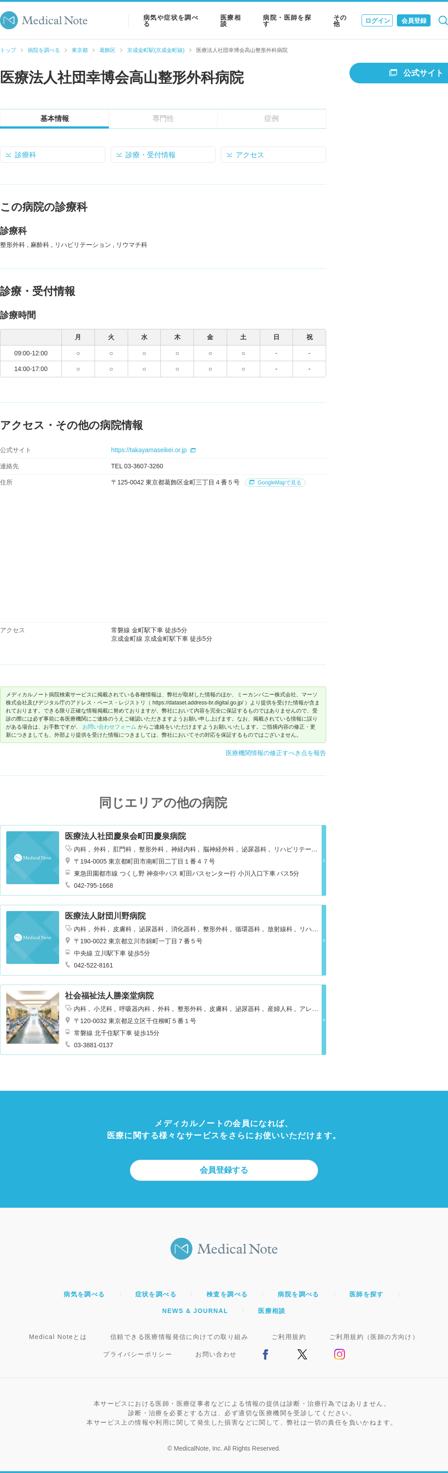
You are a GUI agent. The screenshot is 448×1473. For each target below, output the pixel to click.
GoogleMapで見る (275, 482)
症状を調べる (156, 1294)
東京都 (80, 50)
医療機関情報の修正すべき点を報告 (276, 752)
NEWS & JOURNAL (195, 1311)
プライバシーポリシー (137, 1354)
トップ (8, 50)
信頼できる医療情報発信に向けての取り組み (179, 1336)
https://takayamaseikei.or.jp (153, 450)
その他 (340, 20)
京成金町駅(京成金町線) (156, 50)
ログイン (377, 20)
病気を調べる (84, 1294)
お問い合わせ (216, 1354)
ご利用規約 (288, 1336)
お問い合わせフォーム (109, 727)
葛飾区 (107, 50)
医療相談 (230, 20)
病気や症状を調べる (170, 20)
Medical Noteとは (58, 1336)
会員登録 (413, 20)
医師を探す (366, 1294)
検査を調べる (227, 1294)
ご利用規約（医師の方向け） (374, 1336)
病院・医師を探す (287, 20)
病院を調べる (44, 50)
